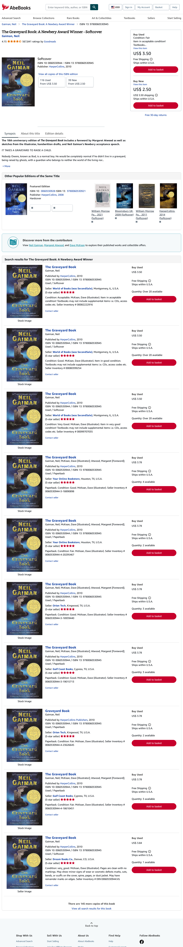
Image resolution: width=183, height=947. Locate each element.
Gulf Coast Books (63, 669)
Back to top (91, 925)
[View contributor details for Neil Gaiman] (10, 36)
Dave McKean (77, 245)
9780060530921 (76, 190)
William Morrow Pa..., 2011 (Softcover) (145, 214)
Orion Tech (59, 605)
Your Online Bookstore (66, 478)
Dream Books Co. (63, 859)
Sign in (128, 7)
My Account (144, 7)
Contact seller (51, 311)
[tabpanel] (64, 153)
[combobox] (68, 7)
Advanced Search (11, 17)
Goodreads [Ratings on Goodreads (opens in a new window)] (50, 41)
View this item (140, 48)
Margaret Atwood (54, 245)
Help (174, 7)
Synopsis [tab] (10, 133)
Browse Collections (43, 17)
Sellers (151, 17)
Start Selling (174, 17)
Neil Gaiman (36, 245)
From (52, 81)
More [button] (7, 166)
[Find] (94, 7)
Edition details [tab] (54, 133)
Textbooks (129, 17)
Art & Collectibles (101, 17)
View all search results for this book (91, 908)
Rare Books (73, 17)
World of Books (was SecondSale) (72, 288)
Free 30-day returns (156, 114)
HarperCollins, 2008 (52, 194)
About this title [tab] (30, 133)
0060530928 (48, 190)
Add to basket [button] (156, 69)
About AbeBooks (86, 941)
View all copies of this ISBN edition (58, 73)
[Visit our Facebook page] (142, 942)
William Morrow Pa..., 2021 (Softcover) (101, 214)
